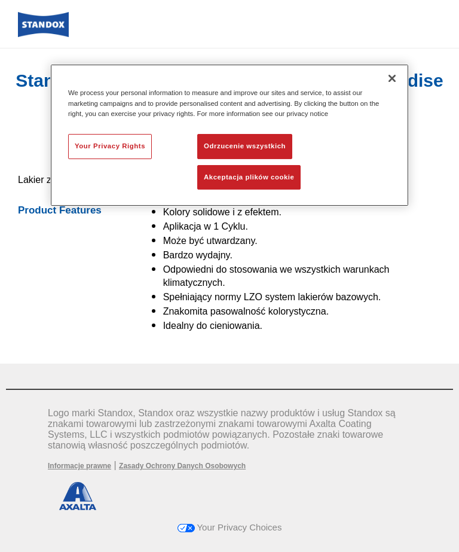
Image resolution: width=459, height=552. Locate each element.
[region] (229, 135)
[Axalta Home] (43, 34)
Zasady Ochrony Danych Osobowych (182, 466)
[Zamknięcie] (392, 78)
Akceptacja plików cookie (249, 177)
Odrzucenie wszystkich (245, 146)
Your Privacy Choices (230, 527)
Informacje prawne (79, 466)
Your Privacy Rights (110, 146)
